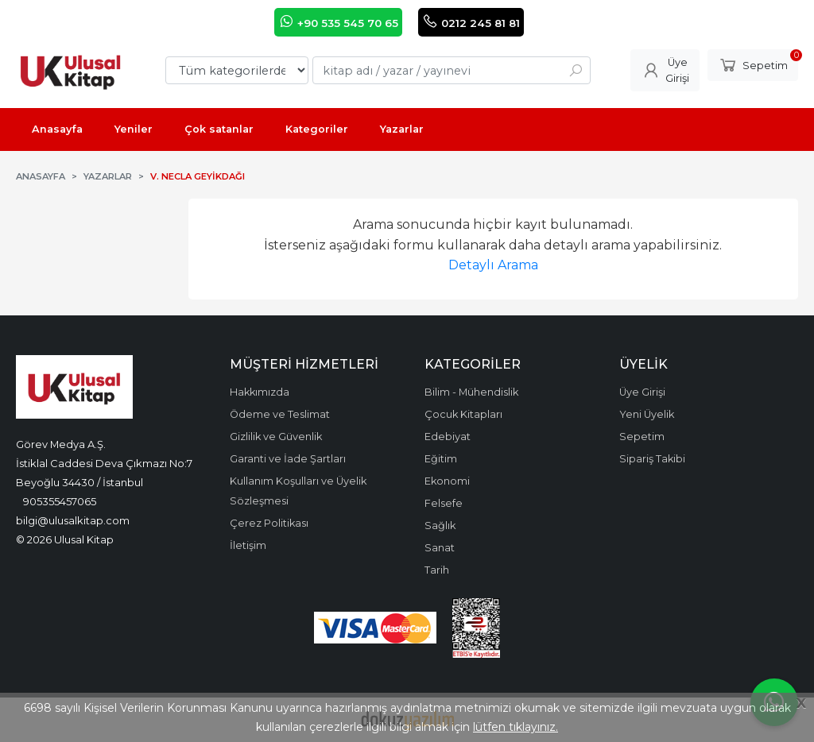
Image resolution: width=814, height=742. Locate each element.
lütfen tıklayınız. (515, 727)
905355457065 (59, 501)
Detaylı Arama (493, 264)
